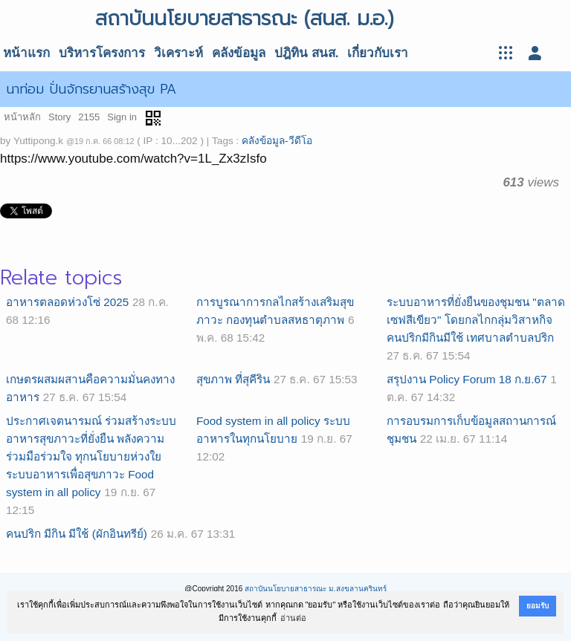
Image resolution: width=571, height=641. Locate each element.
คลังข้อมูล (238, 53)
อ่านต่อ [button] (293, 618)
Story (59, 117)
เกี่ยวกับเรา (377, 53)
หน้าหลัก (22, 117)
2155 (89, 117)
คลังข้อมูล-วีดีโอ (277, 140)
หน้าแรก (26, 53)
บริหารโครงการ (102, 53)
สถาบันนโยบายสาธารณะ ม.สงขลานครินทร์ (316, 589)
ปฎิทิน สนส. (306, 53)
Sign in (122, 117)
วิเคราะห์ (178, 53)
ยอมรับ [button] (537, 606)
